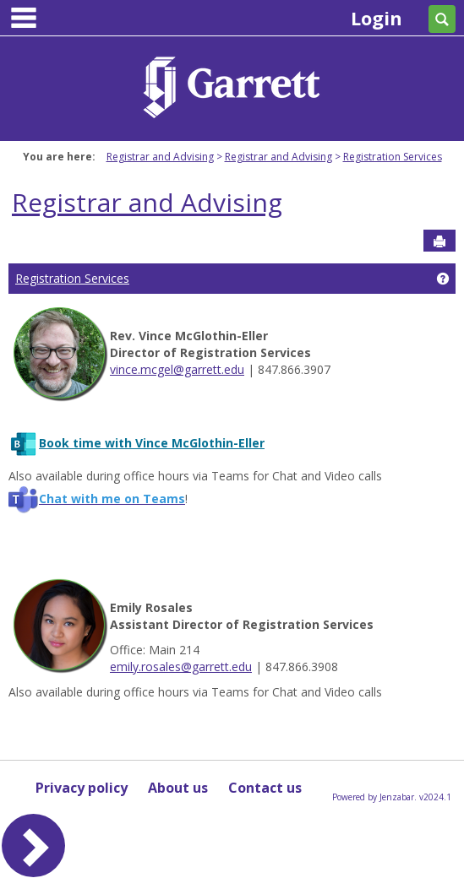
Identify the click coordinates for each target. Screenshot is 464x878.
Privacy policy (81, 787)
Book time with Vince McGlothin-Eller (152, 443)
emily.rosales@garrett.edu (181, 666)
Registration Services (392, 156)
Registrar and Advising (160, 156)
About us (178, 787)
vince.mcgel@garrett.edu (177, 369)
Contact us (265, 787)
